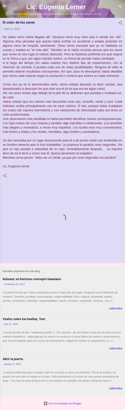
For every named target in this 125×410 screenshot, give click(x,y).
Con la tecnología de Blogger (63, 403)
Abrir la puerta (13, 359)
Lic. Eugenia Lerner (56, 7)
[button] (120, 23)
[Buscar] (120, 7)
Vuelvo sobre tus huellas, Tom (24, 319)
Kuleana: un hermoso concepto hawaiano (32, 279)
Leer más (115, 308)
